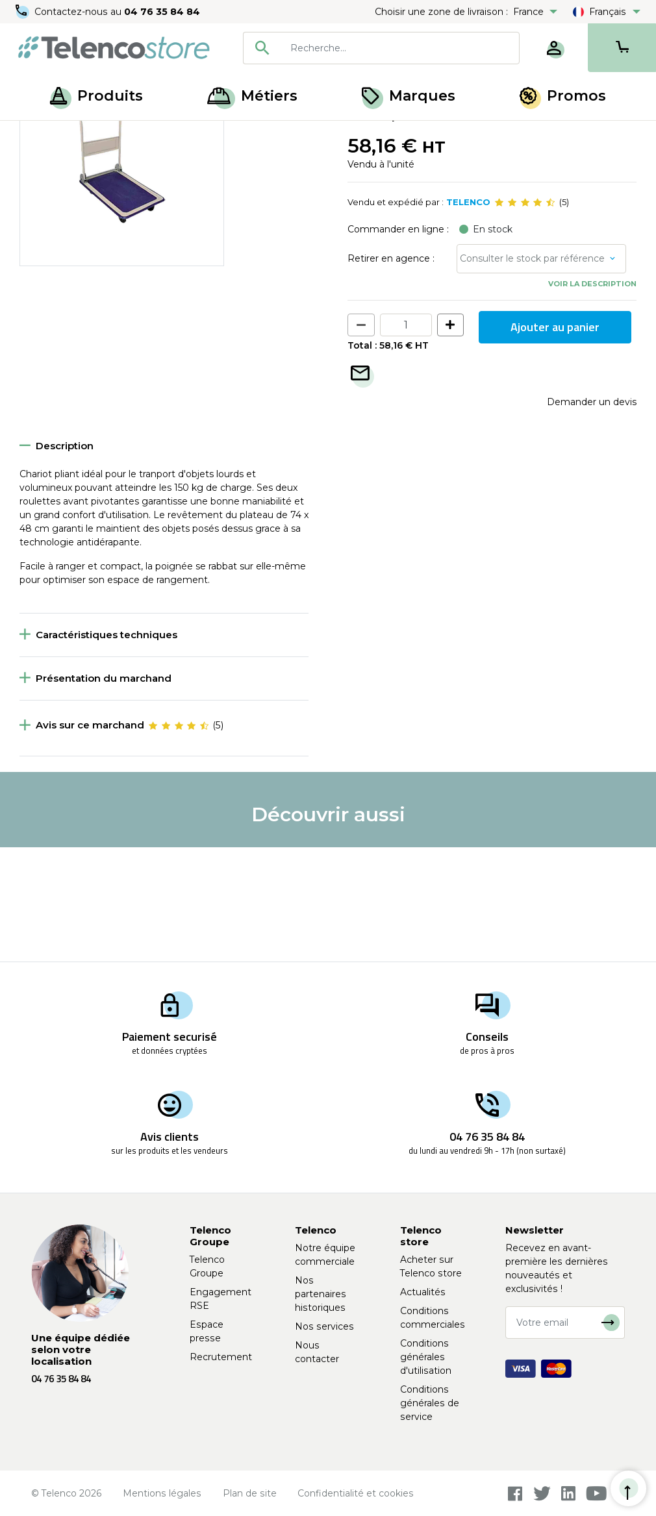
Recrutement (221, 1357)
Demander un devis (592, 515)
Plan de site (250, 1493)
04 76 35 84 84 (162, 12)
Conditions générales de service (429, 1403)
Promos (563, 96)
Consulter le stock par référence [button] (532, 373)
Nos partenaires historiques (320, 1293)
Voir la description (592, 398)
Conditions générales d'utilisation (425, 1356)
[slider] (525, 317)
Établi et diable (197, 135)
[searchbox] (400, 48)
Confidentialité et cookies (355, 1493)
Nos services (324, 1326)
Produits (96, 96)
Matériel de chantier (108, 135)
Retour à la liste (59, 163)
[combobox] (381, 48)
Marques (408, 96)
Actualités (423, 1292)
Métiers (252, 96)
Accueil (35, 135)
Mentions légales (162, 1493)
